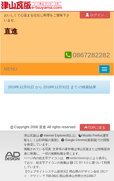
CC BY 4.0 (81, 162)
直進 (11, 31)
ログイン (95, 15)
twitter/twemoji (79, 158)
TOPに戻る (95, 127)
